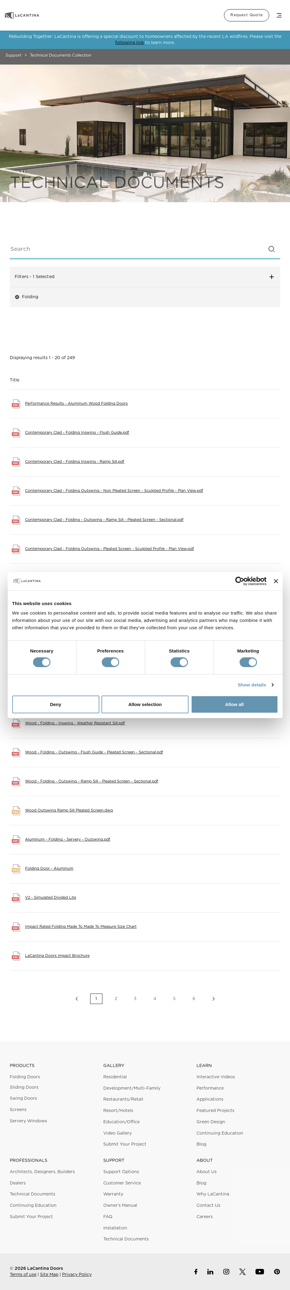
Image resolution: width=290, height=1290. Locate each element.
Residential (115, 1077)
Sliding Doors (24, 1087)
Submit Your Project (124, 1144)
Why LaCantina (212, 1194)
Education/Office (121, 1122)
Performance (210, 1088)
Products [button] (22, 1066)
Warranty (113, 1194)
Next (213, 999)
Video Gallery (117, 1133)
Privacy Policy (77, 1275)
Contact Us (208, 1205)
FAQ (107, 1217)
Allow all (234, 704)
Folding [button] (26, 297)
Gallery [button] (113, 1066)
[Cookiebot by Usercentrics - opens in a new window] (239, 581)
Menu (279, 15)
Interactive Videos (215, 1077)
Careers (204, 1217)
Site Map (49, 1275)
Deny (55, 704)
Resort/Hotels (118, 1111)
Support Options (121, 1172)
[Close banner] (276, 581)
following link (129, 43)
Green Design (210, 1122)
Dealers (18, 1183)
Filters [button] (145, 277)
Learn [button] (204, 1066)
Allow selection (145, 704)
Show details (252, 684)
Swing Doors (23, 1098)
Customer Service (122, 1183)
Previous (77, 999)
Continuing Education (219, 1133)
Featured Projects (215, 1111)
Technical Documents (32, 1194)
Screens (18, 1110)
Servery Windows (28, 1121)
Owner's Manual (120, 1205)
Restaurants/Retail (123, 1099)
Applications (209, 1099)
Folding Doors (25, 1077)
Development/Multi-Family (131, 1088)
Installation (115, 1228)
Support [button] (113, 1160)
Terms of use (23, 1275)
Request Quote (246, 15)
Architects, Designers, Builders (42, 1172)
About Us (206, 1172)
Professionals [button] (28, 1160)
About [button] (204, 1160)
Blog (201, 1144)
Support (13, 56)
